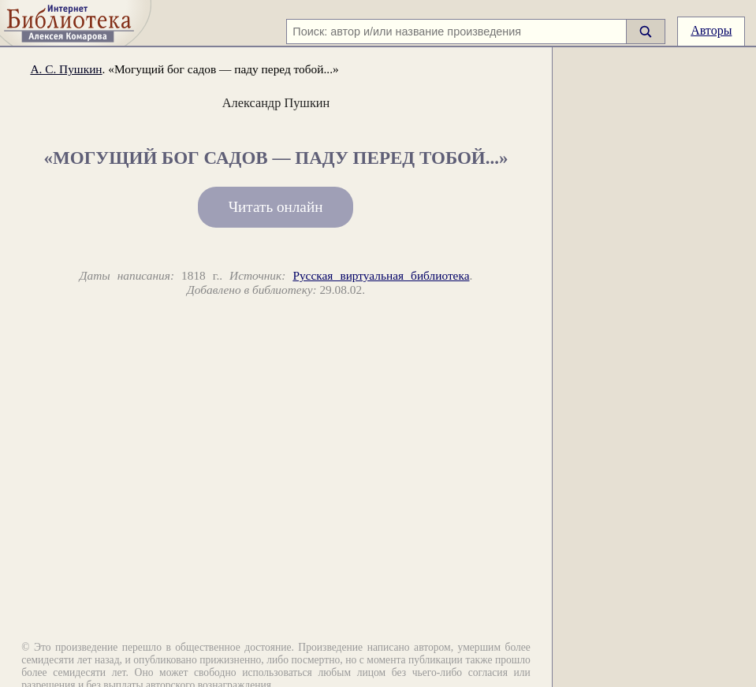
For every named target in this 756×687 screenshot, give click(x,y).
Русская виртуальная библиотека (380, 275)
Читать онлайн (276, 207)
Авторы (711, 30)
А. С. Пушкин (66, 69)
